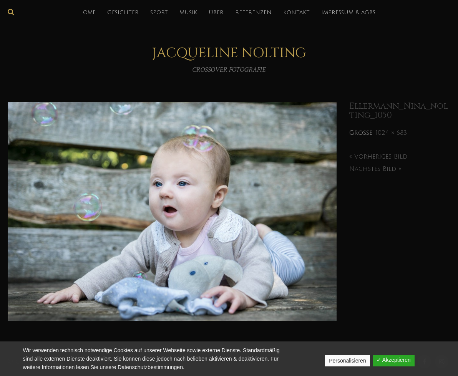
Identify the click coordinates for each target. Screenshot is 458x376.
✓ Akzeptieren (394, 360)
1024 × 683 (391, 132)
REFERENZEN (253, 12)
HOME (87, 12)
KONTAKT (296, 12)
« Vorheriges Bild (378, 156)
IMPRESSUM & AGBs (348, 12)
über (216, 12)
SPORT (159, 12)
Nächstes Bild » (375, 169)
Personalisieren (347, 361)
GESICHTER (123, 12)
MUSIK (188, 12)
